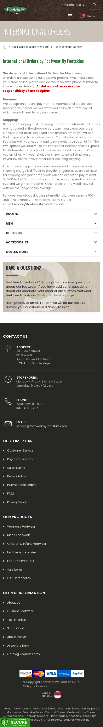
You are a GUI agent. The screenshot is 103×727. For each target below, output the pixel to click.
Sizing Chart (15, 628)
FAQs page (45, 282)
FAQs (11, 493)
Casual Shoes (32, 720)
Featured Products (20, 561)
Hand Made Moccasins (65, 716)
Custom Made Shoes (81, 712)
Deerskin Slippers (36, 716)
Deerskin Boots (33, 712)
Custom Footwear (20, 611)
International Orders (21, 485)
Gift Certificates (19, 578)
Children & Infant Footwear (26, 544)
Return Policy (16, 476)
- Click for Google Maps (33, 363)
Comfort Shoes (55, 712)
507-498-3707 (27, 408)
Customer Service (51, 295)
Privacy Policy (17, 502)
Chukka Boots (53, 720)
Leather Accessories (21, 552)
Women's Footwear (21, 526)
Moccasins (14, 712)
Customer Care (71, 5)
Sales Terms (16, 468)
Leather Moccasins (76, 720)
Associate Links (18, 646)
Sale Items (14, 569)
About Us (13, 603)
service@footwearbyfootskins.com (39, 204)
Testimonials (16, 620)
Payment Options (20, 459)
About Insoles (17, 637)
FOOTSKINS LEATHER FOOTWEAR (30, 47)
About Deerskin (59, 708)
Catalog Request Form (23, 654)
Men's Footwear (18, 535)
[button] (94, 5)
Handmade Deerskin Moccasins (25, 708)
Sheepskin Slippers (84, 708)
